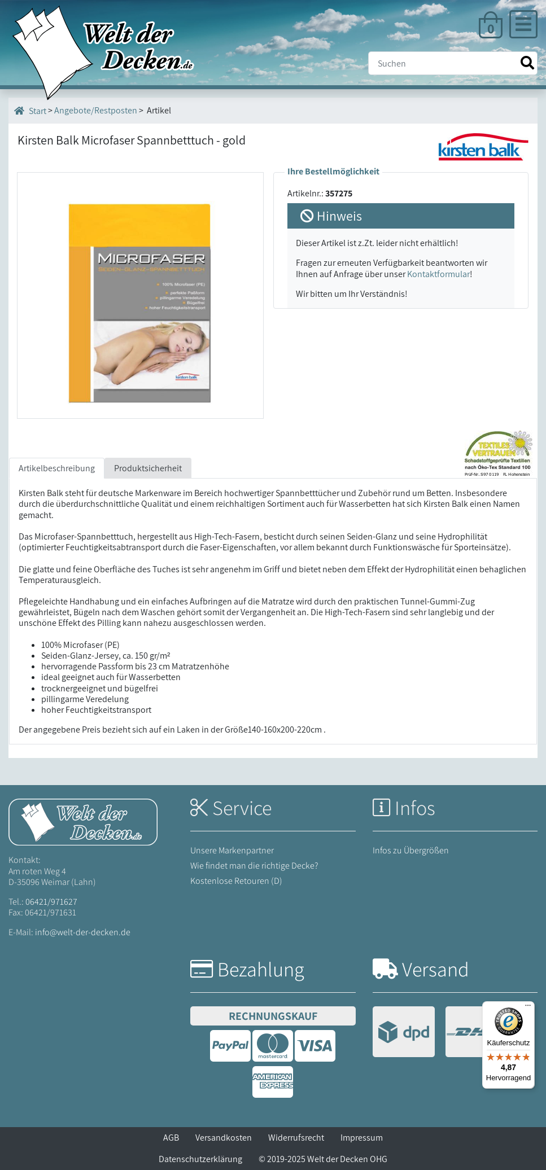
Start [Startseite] (30, 110)
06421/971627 (51, 902)
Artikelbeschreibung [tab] (57, 468)
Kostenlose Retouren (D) (236, 881)
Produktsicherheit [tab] (148, 468)
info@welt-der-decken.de (82, 932)
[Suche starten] (527, 63)
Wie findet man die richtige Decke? (254, 865)
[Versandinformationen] (440, 1033)
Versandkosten (223, 1137)
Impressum (361, 1137)
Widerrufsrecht (296, 1137)
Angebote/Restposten (95, 110)
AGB (171, 1137)
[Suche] (453, 63)
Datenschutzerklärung (200, 1159)
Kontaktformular (438, 274)
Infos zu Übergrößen (411, 850)
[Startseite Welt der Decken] (83, 821)
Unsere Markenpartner (232, 850)
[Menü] (528, 1008)
